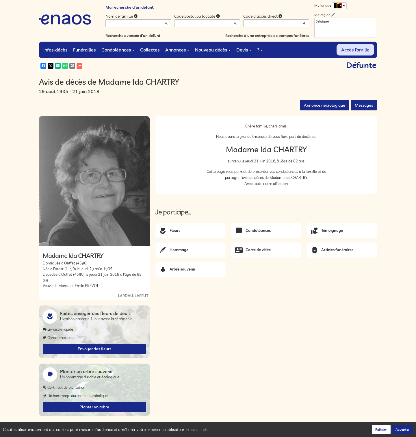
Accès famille (355, 50)
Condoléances (117, 50)
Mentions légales (142, 431)
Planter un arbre (94, 407)
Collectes (149, 50)
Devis (243, 50)
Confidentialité (97, 431)
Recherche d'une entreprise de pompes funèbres (267, 35)
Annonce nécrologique (324, 105)
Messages (364, 105)
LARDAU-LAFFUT (133, 295)
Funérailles (84, 50)
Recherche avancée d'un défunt (132, 35)
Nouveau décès (213, 50)
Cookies (118, 431)
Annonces (177, 50)
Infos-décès (55, 50)
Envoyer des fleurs (94, 348)
